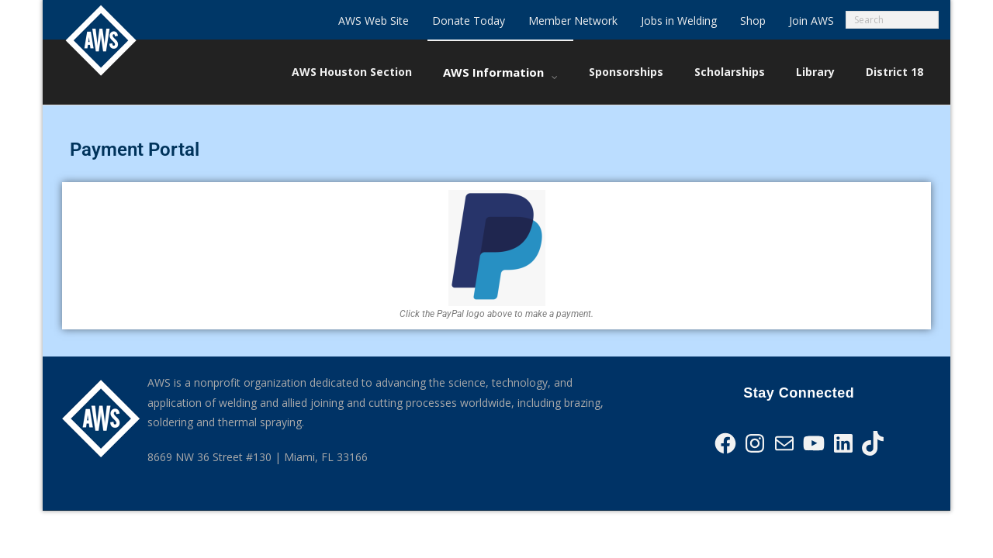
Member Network (573, 20)
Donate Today (468, 20)
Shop (753, 20)
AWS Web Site (373, 20)
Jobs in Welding (679, 20)
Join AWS (811, 20)
